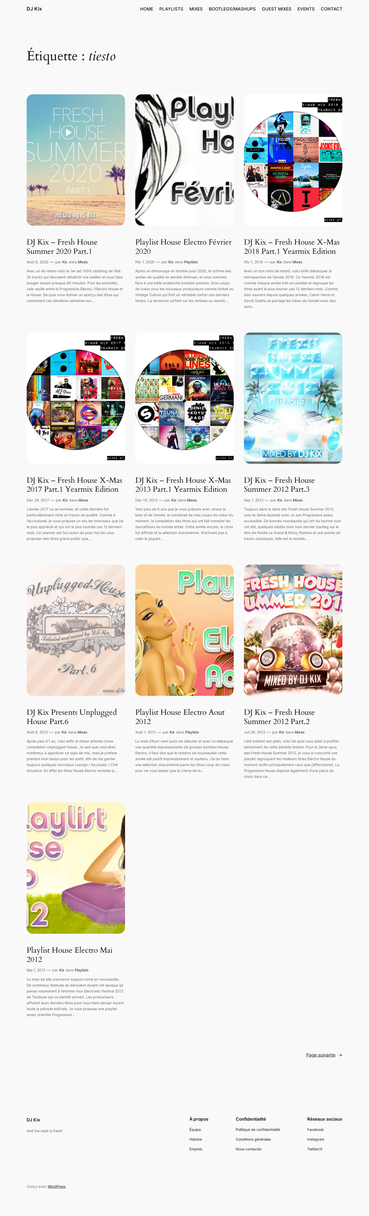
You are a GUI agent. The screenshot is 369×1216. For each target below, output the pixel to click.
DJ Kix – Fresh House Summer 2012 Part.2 (279, 717)
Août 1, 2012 (145, 732)
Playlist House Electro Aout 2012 (179, 717)
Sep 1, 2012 (253, 500)
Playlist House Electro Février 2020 (183, 247)
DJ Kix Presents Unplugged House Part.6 (72, 717)
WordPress (57, 1186)
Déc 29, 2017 (38, 500)
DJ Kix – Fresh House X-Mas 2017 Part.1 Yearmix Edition (74, 485)
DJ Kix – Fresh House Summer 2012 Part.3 (279, 485)
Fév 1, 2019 (253, 262)
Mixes (83, 262)
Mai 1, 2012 (36, 970)
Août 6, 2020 (37, 262)
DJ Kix (34, 9)
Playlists (191, 262)
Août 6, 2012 (37, 732)
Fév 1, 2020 (145, 262)
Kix (64, 262)
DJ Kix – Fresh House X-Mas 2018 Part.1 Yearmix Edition (292, 247)
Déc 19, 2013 (146, 500)
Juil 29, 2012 (254, 732)
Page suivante (324, 1055)
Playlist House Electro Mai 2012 (69, 955)
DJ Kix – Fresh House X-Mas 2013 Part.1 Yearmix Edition (183, 485)
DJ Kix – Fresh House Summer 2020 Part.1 (62, 247)
